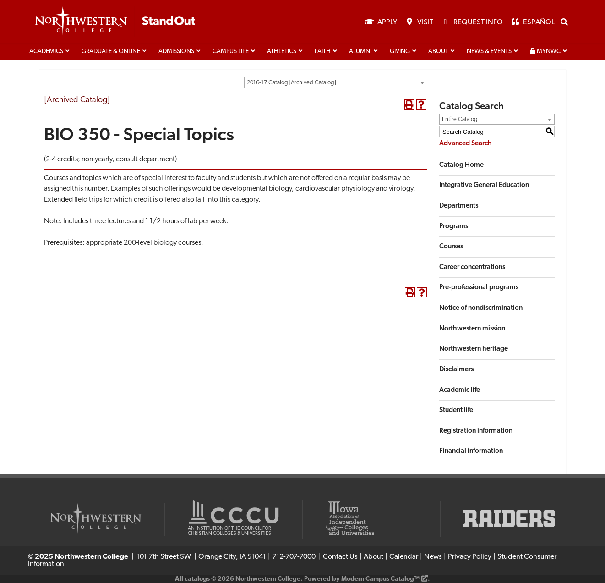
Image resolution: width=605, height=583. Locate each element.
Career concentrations (472, 267)
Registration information (475, 431)
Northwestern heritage (473, 349)
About (438, 52)
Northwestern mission (472, 329)
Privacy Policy (469, 557)
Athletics (281, 52)
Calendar (403, 557)
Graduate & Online (111, 52)
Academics (46, 52)
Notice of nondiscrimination (481, 308)
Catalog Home (461, 165)
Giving (400, 52)
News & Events (489, 52)
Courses (451, 247)
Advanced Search (465, 144)
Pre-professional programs (478, 288)
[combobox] (335, 82)
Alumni (360, 52)
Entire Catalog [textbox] (460, 120)
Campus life (231, 52)
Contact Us (340, 557)
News (433, 557)
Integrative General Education (484, 186)
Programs (453, 227)
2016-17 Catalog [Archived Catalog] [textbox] (291, 83)
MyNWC (545, 52)
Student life (456, 410)
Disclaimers (456, 370)
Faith (323, 52)
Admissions (176, 52)
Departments (458, 206)
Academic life (459, 390)
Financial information (471, 452)
